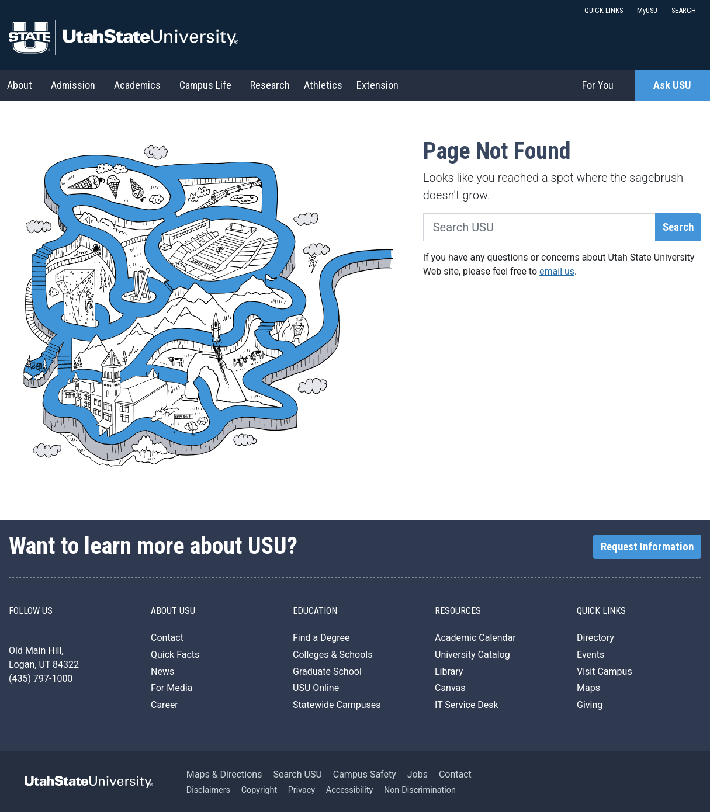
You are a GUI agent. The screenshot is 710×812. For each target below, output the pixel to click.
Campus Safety (364, 774)
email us (556, 271)
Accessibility (349, 790)
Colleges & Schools (333, 654)
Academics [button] (137, 85)
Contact (167, 637)
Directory (595, 637)
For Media (171, 687)
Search (678, 227)
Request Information (647, 546)
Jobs (417, 774)
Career (164, 704)
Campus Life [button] (205, 85)
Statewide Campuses (337, 704)
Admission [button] (73, 85)
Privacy (302, 790)
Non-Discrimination (420, 790)
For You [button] (598, 85)
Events (590, 654)
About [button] (19, 85)
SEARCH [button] (683, 10)
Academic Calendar (475, 637)
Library (449, 671)
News (162, 671)
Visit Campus (604, 671)
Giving (589, 704)
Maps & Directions (224, 774)
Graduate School (327, 671)
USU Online (316, 687)
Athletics (323, 85)
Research (270, 85)
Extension (377, 85)
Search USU (297, 774)
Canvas (450, 687)
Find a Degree (321, 637)
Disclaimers (208, 790)
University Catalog (472, 654)
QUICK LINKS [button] (603, 10)
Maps (588, 687)
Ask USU (672, 85)
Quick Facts (175, 654)
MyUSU (647, 10)
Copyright (259, 790)
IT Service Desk (466, 704)
